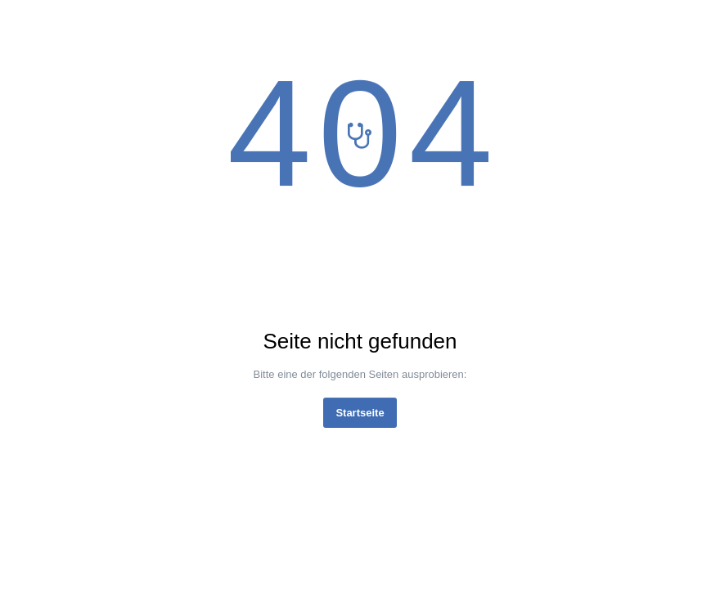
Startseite (359, 413)
